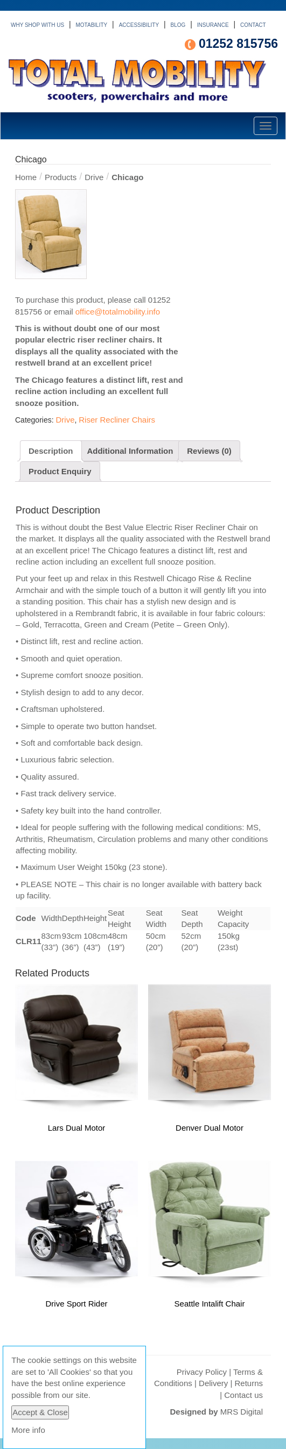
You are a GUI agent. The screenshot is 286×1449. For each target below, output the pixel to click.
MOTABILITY (92, 25)
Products (60, 177)
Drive (94, 177)
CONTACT (253, 25)
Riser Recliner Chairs (117, 419)
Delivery (213, 1383)
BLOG (178, 25)
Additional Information (130, 450)
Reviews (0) (209, 450)
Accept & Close (40, 1412)
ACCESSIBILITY (139, 25)
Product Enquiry (60, 471)
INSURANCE (213, 25)
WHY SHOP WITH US (37, 25)
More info (28, 1429)
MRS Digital (241, 1411)
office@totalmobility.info (117, 311)
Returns (248, 1383)
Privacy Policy (202, 1371)
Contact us (243, 1395)
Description (51, 450)
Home (26, 177)
